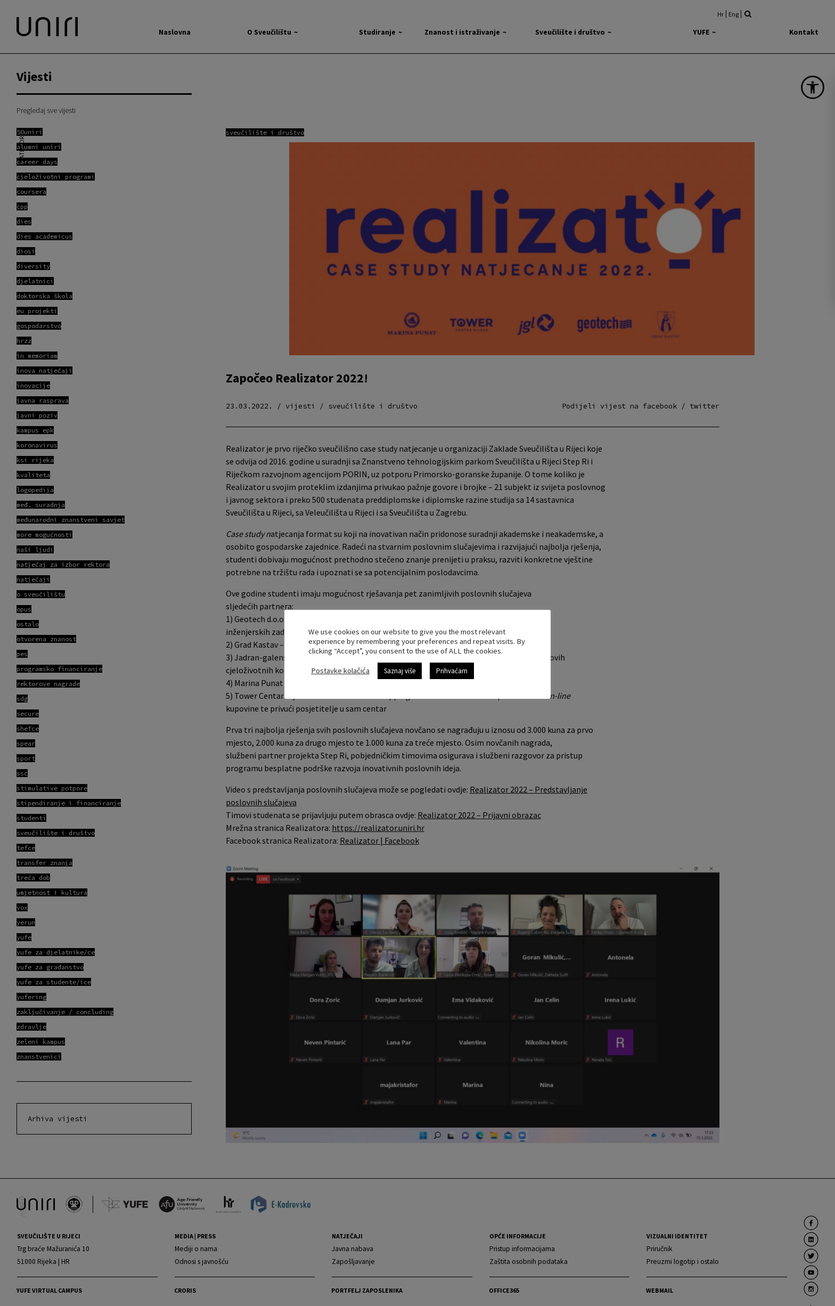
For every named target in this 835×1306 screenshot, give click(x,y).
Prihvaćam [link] (452, 670)
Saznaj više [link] (399, 670)
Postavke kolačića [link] (340, 670)
